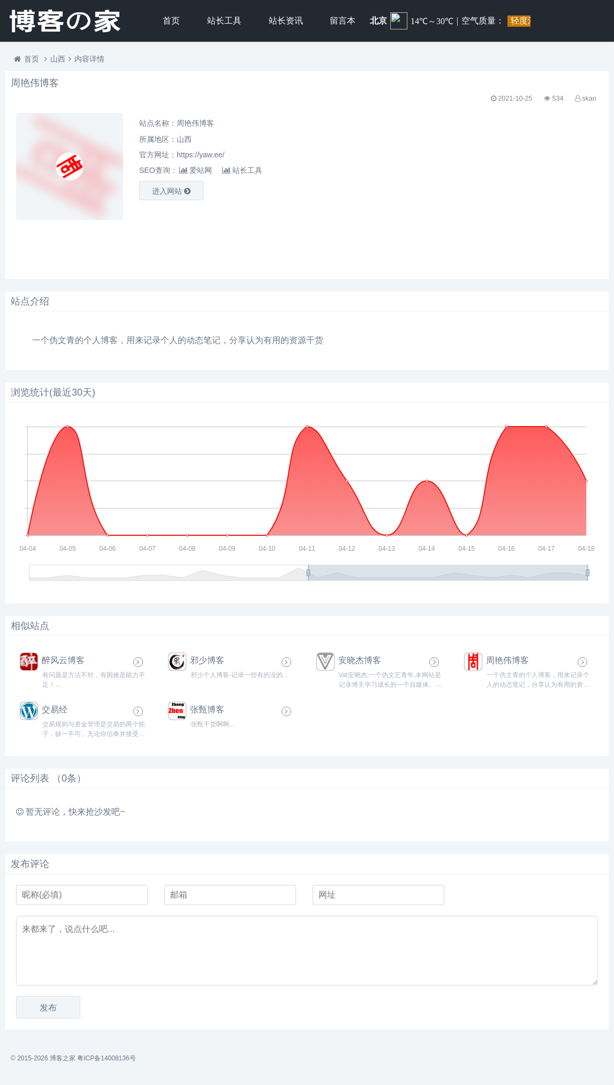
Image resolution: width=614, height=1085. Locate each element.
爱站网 (195, 170)
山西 (57, 59)
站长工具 (224, 20)
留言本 (342, 20)
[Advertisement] (512, 188)
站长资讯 (286, 20)
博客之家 (62, 1058)
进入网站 (171, 191)
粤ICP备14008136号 (106, 1058)
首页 (171, 20)
